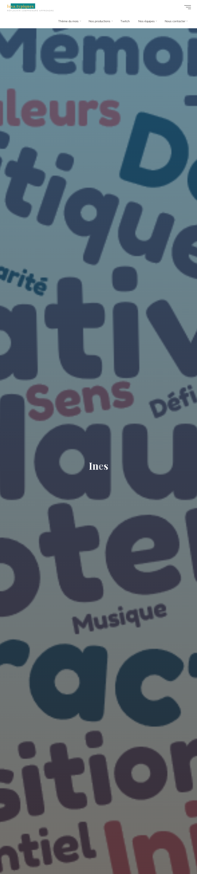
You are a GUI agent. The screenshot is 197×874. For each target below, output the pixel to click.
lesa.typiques (20, 6)
